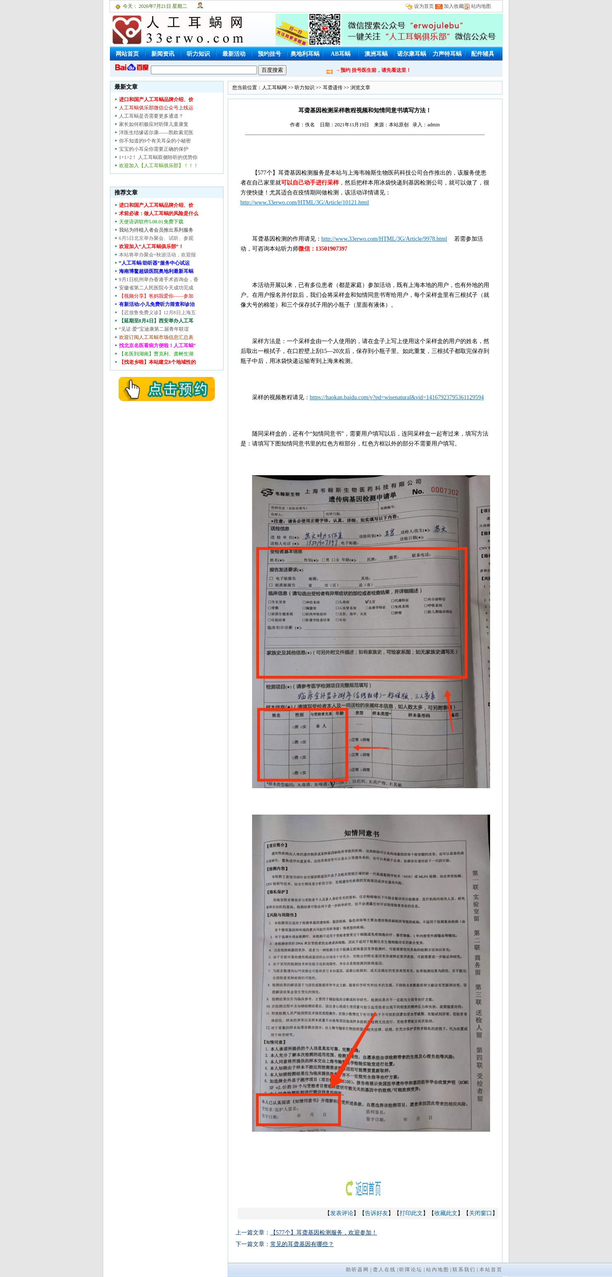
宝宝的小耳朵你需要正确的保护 (153, 149)
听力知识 (198, 54)
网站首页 (127, 54)
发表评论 (341, 1213)
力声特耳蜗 (447, 54)
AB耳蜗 (340, 54)
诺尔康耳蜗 (411, 54)
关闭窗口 (480, 1213)
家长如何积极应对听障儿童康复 (153, 124)
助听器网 (357, 1269)
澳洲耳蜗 (376, 54)
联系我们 (464, 1269)
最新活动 (233, 54)
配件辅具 (482, 54)
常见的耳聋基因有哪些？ (302, 1244)
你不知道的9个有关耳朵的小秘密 (155, 141)
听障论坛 (410, 1269)
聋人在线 (384, 1269)
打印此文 (411, 1213)
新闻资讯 (162, 54)
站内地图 (481, 6)
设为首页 (424, 6)
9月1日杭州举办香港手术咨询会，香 (158, 279)
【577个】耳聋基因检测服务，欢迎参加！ (323, 1233)
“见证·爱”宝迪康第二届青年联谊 (154, 329)
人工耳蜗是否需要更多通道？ (151, 116)
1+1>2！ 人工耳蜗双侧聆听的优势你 (158, 157)
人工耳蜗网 (274, 87)
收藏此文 (445, 1213)
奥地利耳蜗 (305, 54)
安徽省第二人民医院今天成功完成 (156, 288)
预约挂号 (269, 54)
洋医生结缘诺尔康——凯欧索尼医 (156, 132)
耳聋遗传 (333, 87)
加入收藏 (454, 6)
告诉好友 (376, 1213)
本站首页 (490, 1269)
